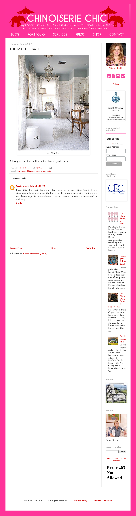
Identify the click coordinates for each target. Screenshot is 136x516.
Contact (116, 34)
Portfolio (36, 34)
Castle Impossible (123, 339)
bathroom (22, 171)
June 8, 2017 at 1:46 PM (33, 186)
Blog (15, 34)
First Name (111, 155)
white (48, 171)
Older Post (91, 248)
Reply (19, 204)
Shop (97, 34)
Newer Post (16, 248)
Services (60, 34)
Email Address (113, 147)
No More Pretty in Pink (123, 218)
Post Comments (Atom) (35, 254)
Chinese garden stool (36, 171)
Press (80, 34)
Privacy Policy (80, 501)
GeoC (19, 186)
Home (54, 248)
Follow (116, 84)
